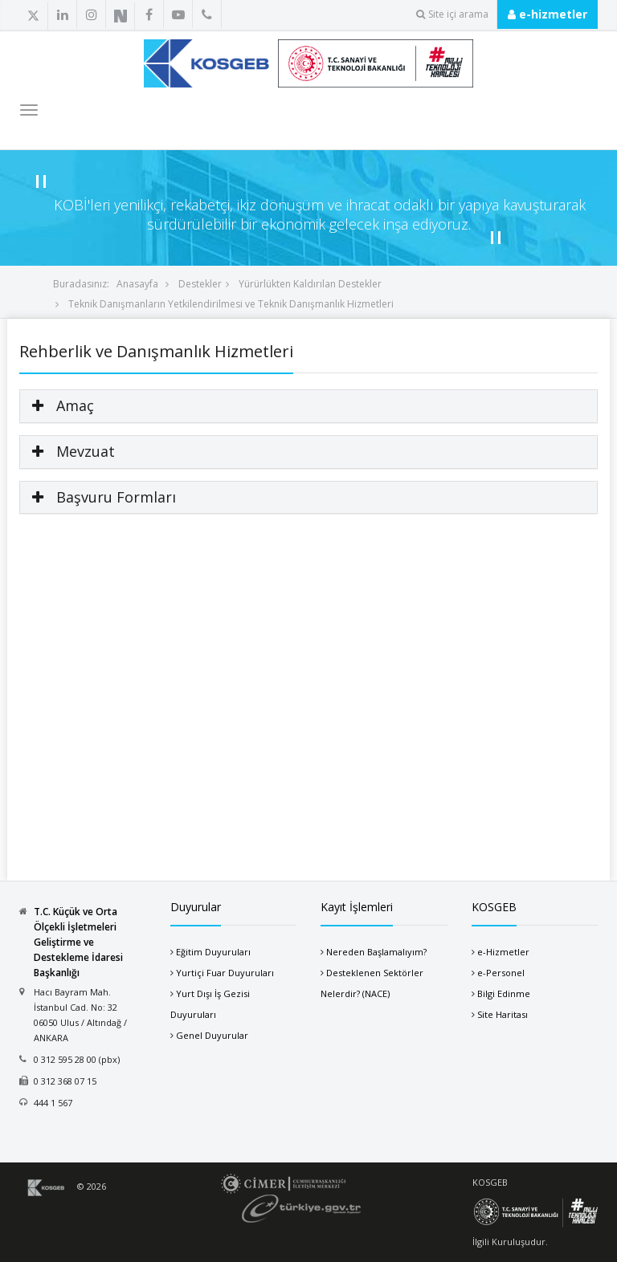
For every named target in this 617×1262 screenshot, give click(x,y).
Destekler (199, 284)
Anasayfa (137, 284)
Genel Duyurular (212, 1035)
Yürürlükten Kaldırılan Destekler (309, 284)
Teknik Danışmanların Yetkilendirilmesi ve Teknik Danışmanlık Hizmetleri (230, 304)
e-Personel (501, 973)
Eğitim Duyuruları (213, 952)
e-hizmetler (547, 14)
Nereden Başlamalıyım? (376, 952)
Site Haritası (502, 1014)
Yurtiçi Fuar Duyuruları (225, 973)
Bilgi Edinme (503, 993)
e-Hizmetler (503, 952)
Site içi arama (452, 14)
